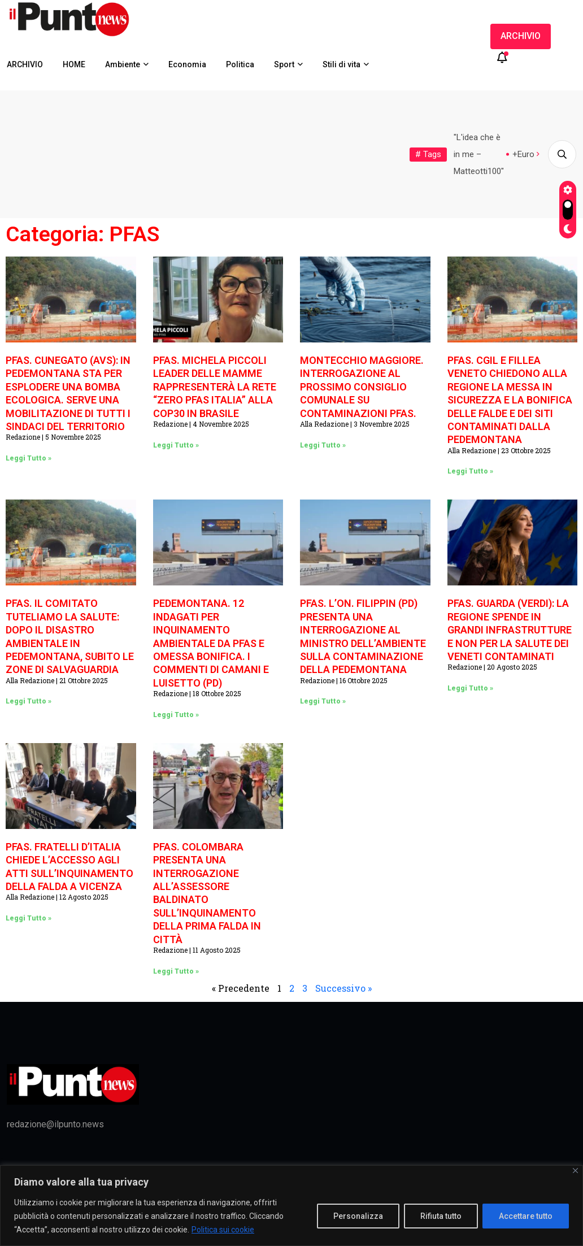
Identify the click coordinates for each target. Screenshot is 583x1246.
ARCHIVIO (25, 64)
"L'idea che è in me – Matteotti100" (479, 154)
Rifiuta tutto (441, 1216)
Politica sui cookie (223, 1229)
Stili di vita (341, 64)
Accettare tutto (525, 1216)
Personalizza (358, 1216)
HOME (74, 64)
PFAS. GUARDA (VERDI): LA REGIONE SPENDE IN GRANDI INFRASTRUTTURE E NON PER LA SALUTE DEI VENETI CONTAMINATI (509, 629)
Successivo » (343, 988)
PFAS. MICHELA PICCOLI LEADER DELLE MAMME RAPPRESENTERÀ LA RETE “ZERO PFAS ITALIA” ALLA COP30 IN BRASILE (214, 386)
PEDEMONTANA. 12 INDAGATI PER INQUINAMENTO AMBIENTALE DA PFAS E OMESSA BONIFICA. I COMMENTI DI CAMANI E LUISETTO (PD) (211, 642)
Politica (240, 64)
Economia (187, 64)
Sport (284, 64)
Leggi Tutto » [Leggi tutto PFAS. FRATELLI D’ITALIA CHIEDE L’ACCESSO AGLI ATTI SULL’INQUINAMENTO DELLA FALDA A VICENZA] (28, 918)
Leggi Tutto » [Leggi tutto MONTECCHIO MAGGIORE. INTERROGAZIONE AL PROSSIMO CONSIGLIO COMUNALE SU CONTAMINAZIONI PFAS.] (323, 445)
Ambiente (122, 64)
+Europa (527, 154)
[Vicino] (575, 1170)
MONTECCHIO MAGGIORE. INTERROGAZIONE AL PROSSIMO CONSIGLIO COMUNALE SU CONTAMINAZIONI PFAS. (362, 386)
